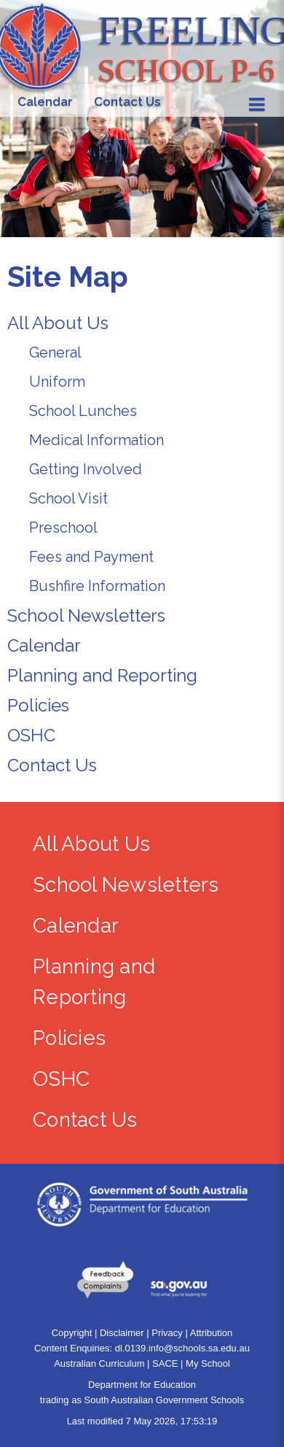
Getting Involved (85, 469)
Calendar (44, 645)
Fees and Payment (91, 557)
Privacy (167, 1332)
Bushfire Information (97, 586)
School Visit (68, 498)
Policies (38, 705)
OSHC (31, 735)
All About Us (58, 322)
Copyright (72, 1332)
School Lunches (83, 411)
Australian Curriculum (99, 1363)
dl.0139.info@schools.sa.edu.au (182, 1348)
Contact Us (52, 765)
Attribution (211, 1332)
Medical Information (96, 440)
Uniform (57, 381)
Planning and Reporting (102, 675)
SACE (165, 1363)
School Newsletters (86, 615)
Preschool (63, 527)
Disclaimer (122, 1332)
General (55, 352)
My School (208, 1363)
